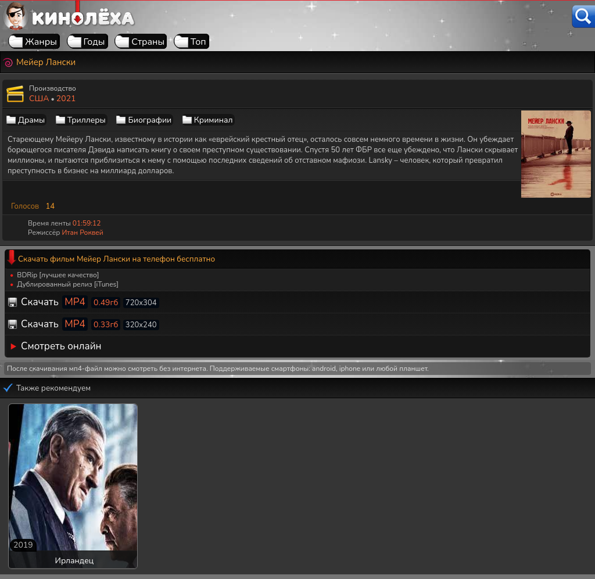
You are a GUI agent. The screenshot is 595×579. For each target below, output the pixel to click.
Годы (94, 41)
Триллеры (86, 120)
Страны (147, 41)
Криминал (213, 120)
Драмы (31, 120)
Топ (198, 41)
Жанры (41, 41)
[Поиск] (583, 16)
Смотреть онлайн (61, 346)
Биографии (149, 120)
